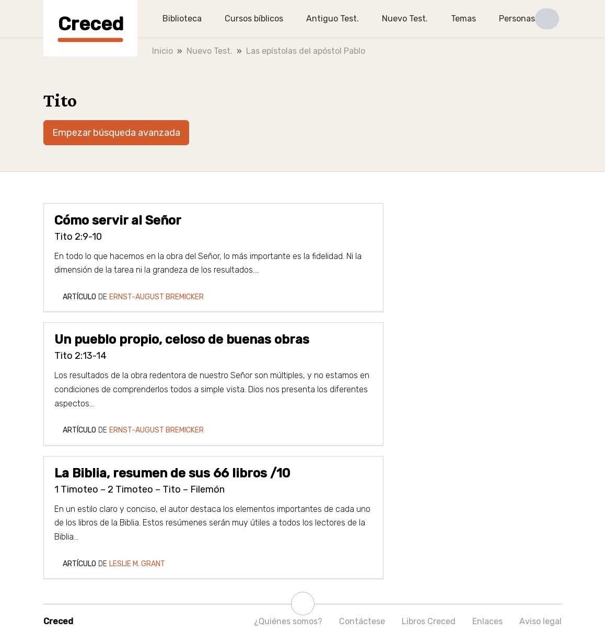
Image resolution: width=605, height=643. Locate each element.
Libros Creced (429, 621)
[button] (547, 18)
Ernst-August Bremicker (156, 297)
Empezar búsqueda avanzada (116, 132)
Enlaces (487, 621)
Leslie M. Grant (137, 563)
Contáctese (362, 621)
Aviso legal (540, 621)
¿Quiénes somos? (288, 621)
